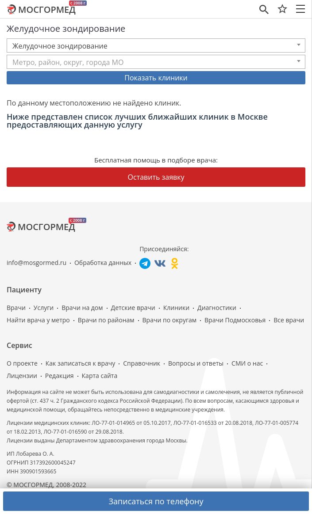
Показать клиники (156, 78)
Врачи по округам (169, 320)
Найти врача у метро (38, 320)
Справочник (141, 363)
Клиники (176, 307)
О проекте (22, 363)
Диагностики (216, 307)
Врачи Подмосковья (235, 320)
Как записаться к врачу (81, 363)
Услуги (44, 307)
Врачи (16, 307)
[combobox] (156, 45)
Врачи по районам (106, 320)
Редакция (59, 375)
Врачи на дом (82, 307)
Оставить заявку (156, 177)
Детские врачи (133, 307)
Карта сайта (100, 375)
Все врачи (288, 320)
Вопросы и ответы (195, 363)
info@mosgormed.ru (36, 262)
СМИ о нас (247, 363)
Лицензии (22, 375)
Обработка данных (102, 262)
